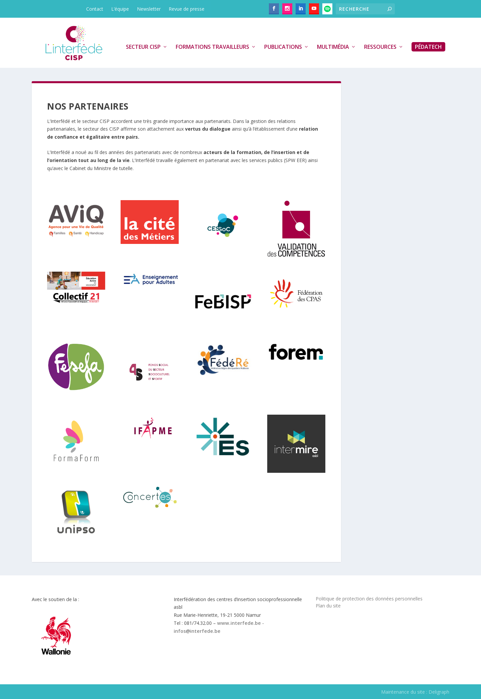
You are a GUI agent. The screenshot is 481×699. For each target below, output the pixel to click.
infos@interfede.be (197, 631)
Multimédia (333, 47)
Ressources (380, 47)
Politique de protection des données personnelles (369, 598)
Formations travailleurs (212, 47)
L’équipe (120, 9)
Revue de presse (186, 9)
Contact (94, 9)
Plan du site (328, 605)
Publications (283, 47)
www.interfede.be (239, 623)
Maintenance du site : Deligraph (415, 692)
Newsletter (149, 9)
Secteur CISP (143, 47)
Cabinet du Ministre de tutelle (101, 168)
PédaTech (428, 46)
